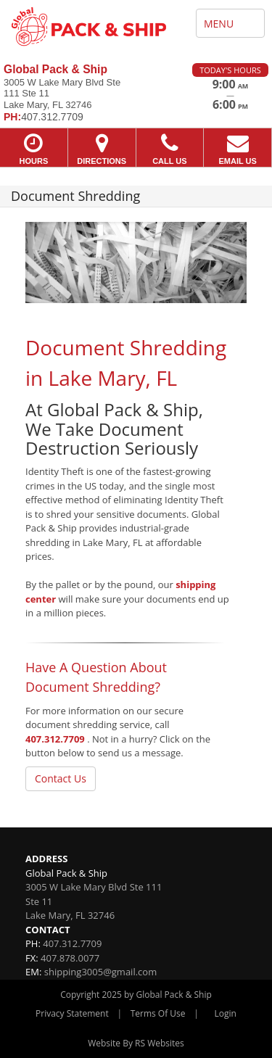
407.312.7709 (55, 738)
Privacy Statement (72, 1013)
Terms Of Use (158, 1013)
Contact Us (60, 778)
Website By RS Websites (136, 1043)
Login (225, 1013)
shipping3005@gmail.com (100, 971)
